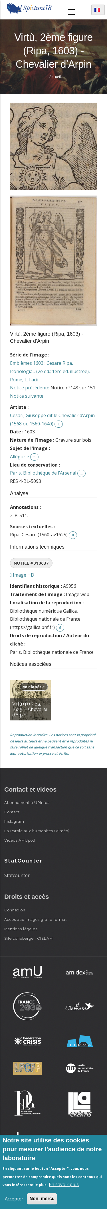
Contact (12, 812)
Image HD (22, 575)
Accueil (55, 76)
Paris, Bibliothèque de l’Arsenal (43, 473)
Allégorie (19, 456)
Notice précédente (29, 388)
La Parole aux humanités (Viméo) (37, 830)
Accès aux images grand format (35, 919)
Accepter (14, 1199)
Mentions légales (20, 929)
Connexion (14, 910)
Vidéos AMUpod (19, 840)
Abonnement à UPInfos (26, 802)
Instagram (14, 821)
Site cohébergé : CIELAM (28, 938)
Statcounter (17, 875)
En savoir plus (64, 1184)
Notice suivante (26, 396)
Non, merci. (41, 1198)
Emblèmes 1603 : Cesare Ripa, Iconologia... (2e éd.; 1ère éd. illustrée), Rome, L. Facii (50, 371)
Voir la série (34, 687)
